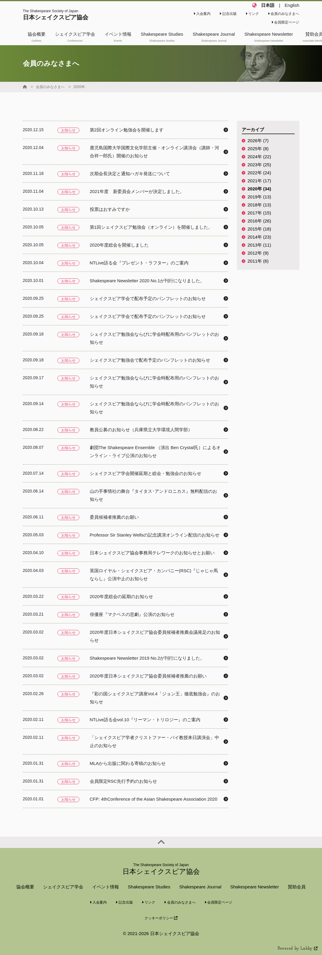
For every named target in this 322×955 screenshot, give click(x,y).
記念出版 (227, 14)
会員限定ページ (285, 22)
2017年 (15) (259, 212)
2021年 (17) (259, 180)
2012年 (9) (258, 252)
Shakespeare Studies (149, 886)
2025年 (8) (258, 148)
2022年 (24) (259, 172)
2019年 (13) (259, 196)
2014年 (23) (259, 236)
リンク (252, 14)
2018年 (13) (259, 204)
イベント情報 (105, 886)
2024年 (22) (259, 156)
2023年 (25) (259, 164)
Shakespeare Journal (200, 886)
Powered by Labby (298, 948)
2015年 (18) (259, 228)
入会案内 (202, 14)
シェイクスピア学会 (63, 886)
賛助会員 (297, 886)
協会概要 (25, 886)
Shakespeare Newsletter (254, 886)
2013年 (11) (259, 244)
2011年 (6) (258, 261)
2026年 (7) (258, 140)
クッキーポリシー (161, 918)
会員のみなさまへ (283, 14)
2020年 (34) (259, 188)
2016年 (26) (259, 220)
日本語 (267, 5)
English (292, 5)
